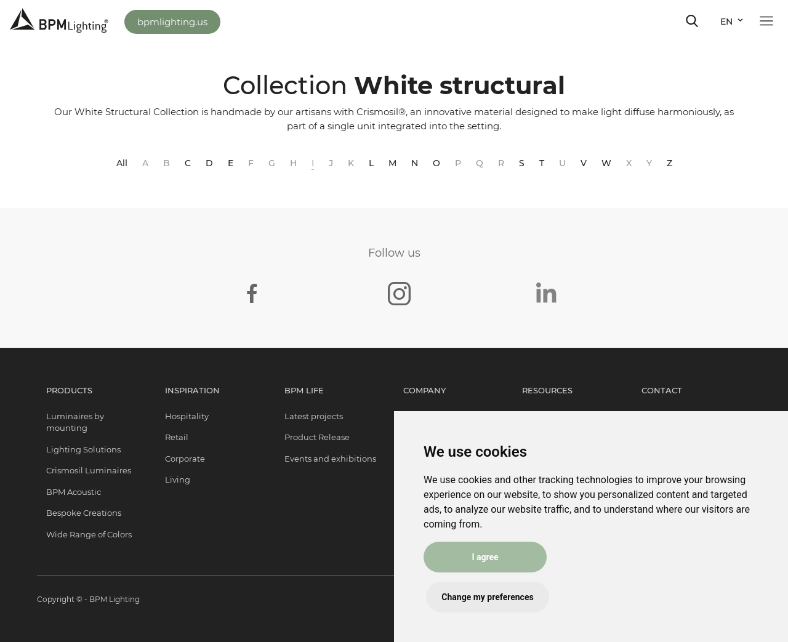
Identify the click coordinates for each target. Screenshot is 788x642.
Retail (176, 437)
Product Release (317, 437)
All (121, 163)
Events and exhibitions (330, 458)
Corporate (185, 458)
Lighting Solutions (83, 449)
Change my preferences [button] (487, 597)
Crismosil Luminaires (88, 470)
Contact (661, 390)
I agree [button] (485, 557)
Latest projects (313, 416)
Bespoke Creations (83, 513)
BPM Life (304, 390)
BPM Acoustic (73, 492)
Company (424, 390)
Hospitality (187, 416)
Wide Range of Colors (89, 534)
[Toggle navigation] (691, 21)
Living (177, 479)
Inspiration (192, 390)
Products (69, 390)
